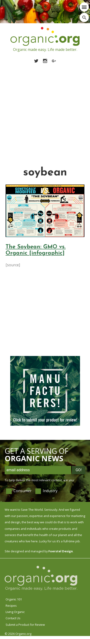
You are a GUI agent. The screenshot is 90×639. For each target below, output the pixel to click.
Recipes (11, 605)
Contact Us (13, 618)
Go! (79, 470)
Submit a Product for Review (25, 625)
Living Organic (15, 612)
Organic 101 (14, 599)
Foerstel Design (60, 551)
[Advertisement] (43, 109)
